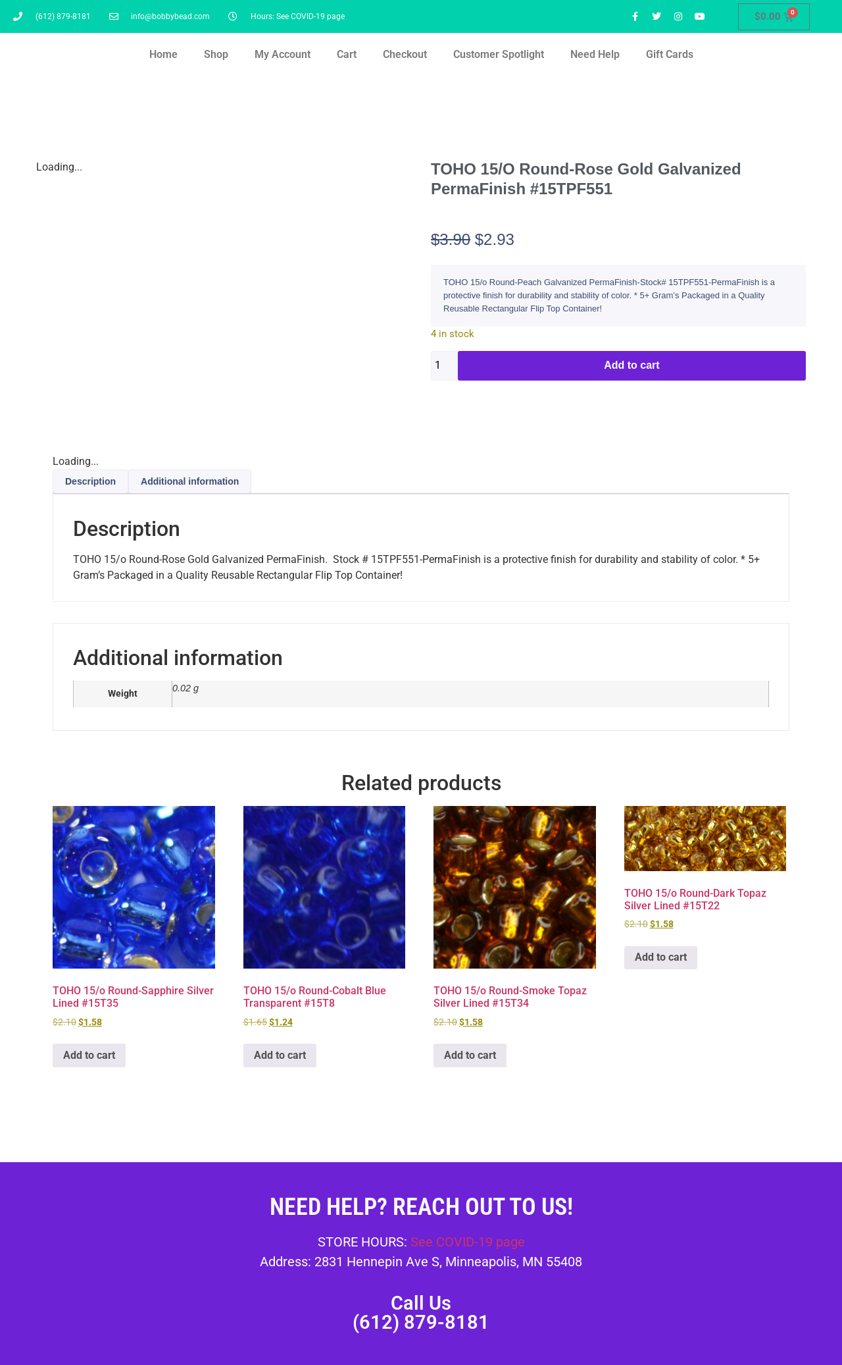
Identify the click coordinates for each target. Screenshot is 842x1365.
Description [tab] (90, 481)
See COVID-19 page (467, 1242)
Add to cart (631, 365)
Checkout (405, 54)
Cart (347, 54)
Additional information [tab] (190, 481)
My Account (282, 54)
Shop (216, 54)
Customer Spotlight (498, 54)
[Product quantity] (444, 366)
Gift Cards (669, 54)
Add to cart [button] (89, 1055)
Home (163, 54)
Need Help (595, 54)
